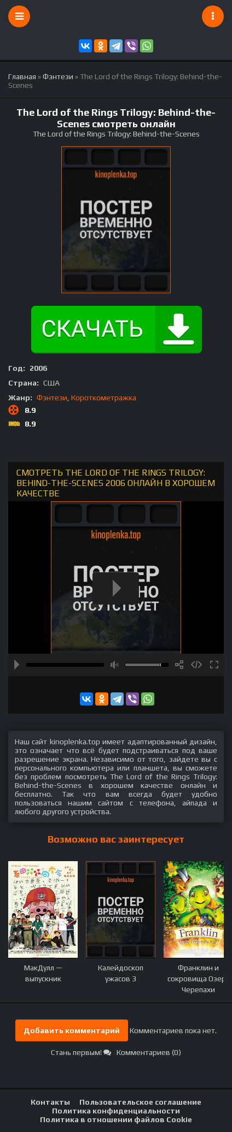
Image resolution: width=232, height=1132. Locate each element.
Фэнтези (52, 397)
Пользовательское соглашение (140, 1102)
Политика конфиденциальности (116, 1110)
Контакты (50, 1102)
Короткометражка (103, 397)
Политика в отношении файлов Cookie (116, 1119)
